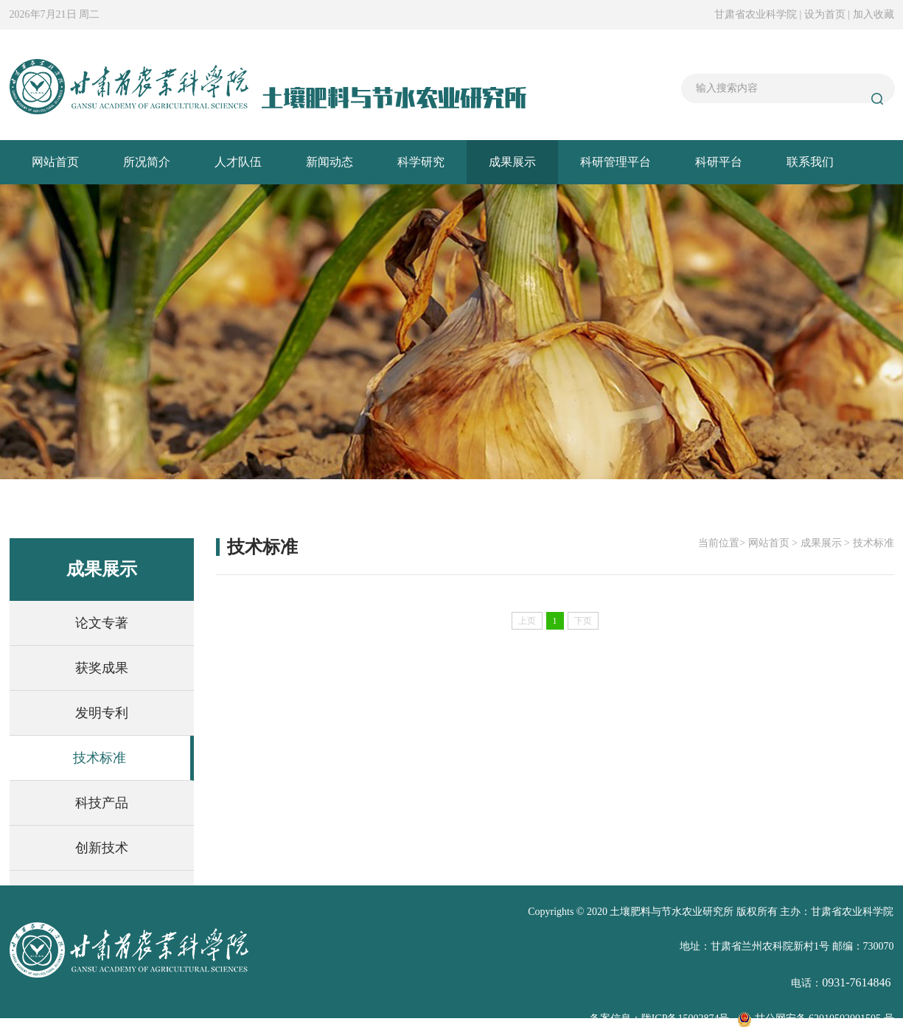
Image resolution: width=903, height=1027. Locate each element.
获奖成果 (101, 668)
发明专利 (101, 713)
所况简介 (146, 162)
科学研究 (420, 162)
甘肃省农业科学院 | (759, 14)
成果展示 (512, 162)
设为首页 (826, 14)
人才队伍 (238, 162)
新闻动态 (329, 162)
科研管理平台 (615, 162)
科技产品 (101, 803)
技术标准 (99, 758)
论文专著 (101, 623)
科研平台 (718, 162)
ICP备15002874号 (691, 1018)
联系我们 (810, 162)
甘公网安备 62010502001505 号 (815, 1018)
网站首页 (55, 162)
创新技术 (101, 847)
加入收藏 (873, 14)
